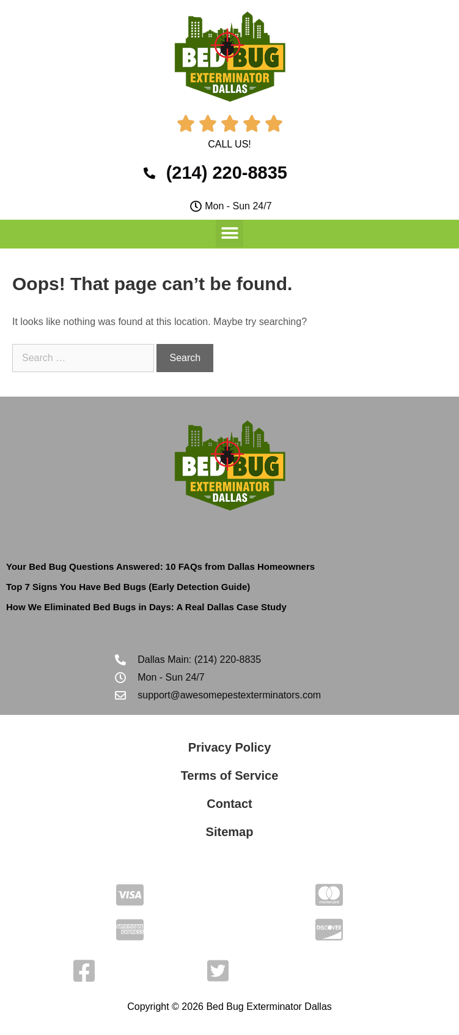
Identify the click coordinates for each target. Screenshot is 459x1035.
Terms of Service (230, 775)
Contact (229, 803)
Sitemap (230, 832)
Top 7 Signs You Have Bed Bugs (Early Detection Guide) (128, 586)
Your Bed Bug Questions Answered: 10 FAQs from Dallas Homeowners (160, 566)
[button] (229, 233)
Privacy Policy (229, 747)
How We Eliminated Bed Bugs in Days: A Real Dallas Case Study (146, 607)
